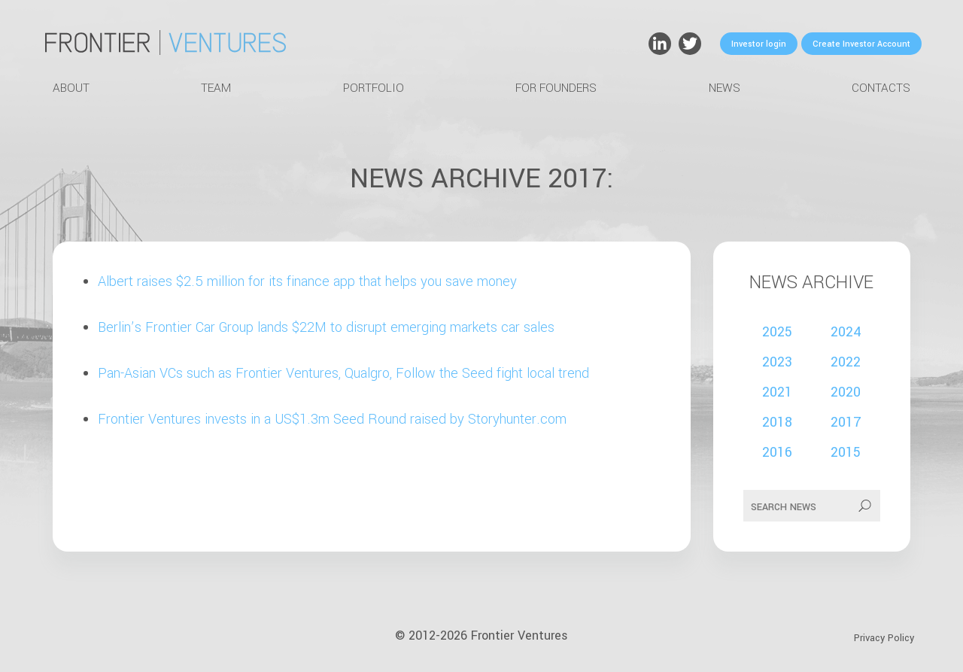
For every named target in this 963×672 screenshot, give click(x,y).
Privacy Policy (884, 638)
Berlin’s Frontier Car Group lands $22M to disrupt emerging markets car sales (326, 327)
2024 (846, 332)
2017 (846, 422)
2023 (777, 362)
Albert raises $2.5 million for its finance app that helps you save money (307, 281)
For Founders (556, 88)
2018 (777, 422)
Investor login (758, 44)
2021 (777, 392)
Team (216, 88)
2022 (846, 362)
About (71, 88)
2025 (777, 332)
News (724, 88)
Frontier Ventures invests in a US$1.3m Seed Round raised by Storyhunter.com (332, 419)
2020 (846, 392)
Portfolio (373, 88)
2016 (777, 452)
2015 (846, 452)
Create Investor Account (861, 44)
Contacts (881, 88)
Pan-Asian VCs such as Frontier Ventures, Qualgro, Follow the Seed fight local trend (343, 373)
